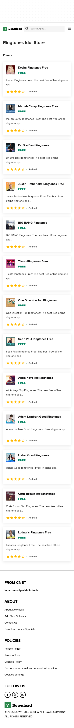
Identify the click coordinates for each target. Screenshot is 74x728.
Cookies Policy (13, 661)
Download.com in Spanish (20, 629)
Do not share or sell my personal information (31, 668)
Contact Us (11, 622)
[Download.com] (12, 29)
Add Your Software (15, 616)
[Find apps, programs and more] (44, 29)
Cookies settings (14, 674)
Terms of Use (12, 655)
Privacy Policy (12, 648)
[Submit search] (27, 29)
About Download (14, 609)
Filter (8, 55)
